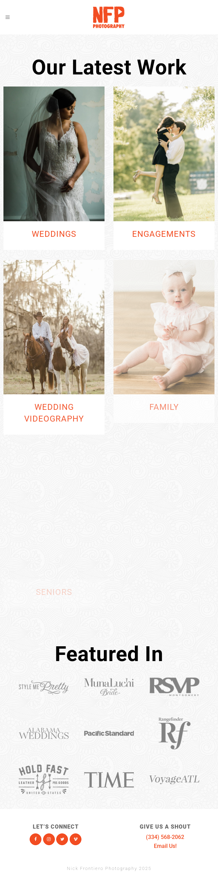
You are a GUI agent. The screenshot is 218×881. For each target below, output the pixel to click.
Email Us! (165, 846)
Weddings (54, 234)
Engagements (164, 234)
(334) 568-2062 (165, 837)
